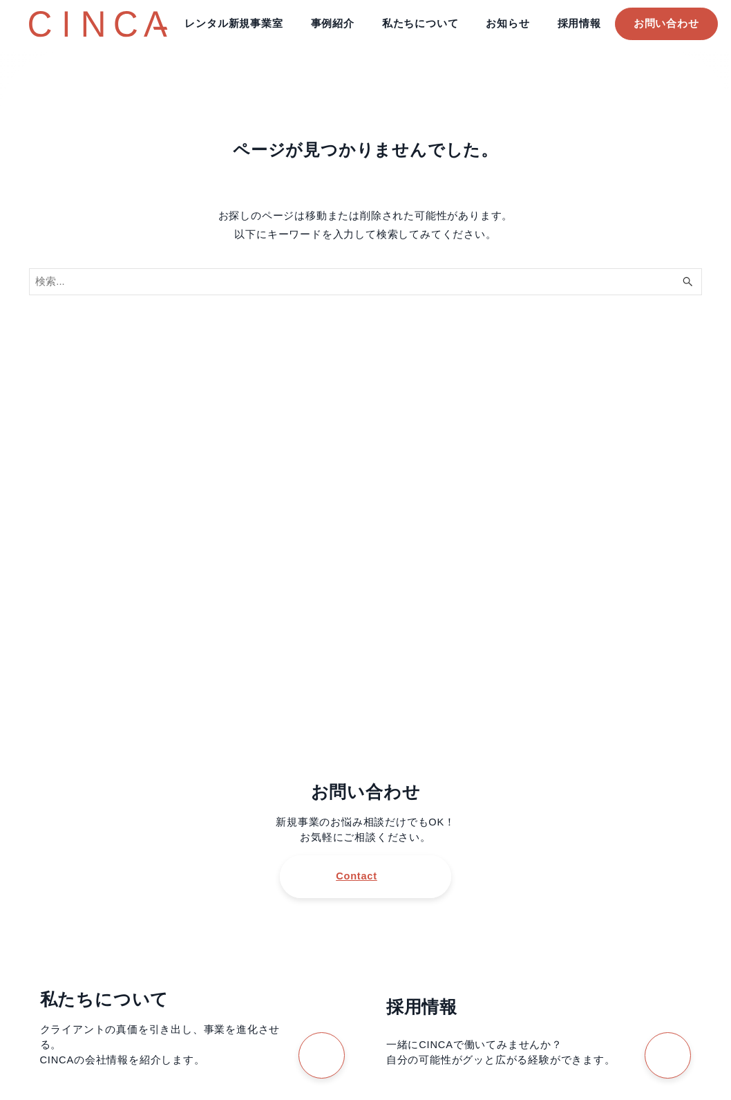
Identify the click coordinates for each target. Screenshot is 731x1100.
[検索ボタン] (688, 281)
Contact (356, 876)
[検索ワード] (365, 281)
